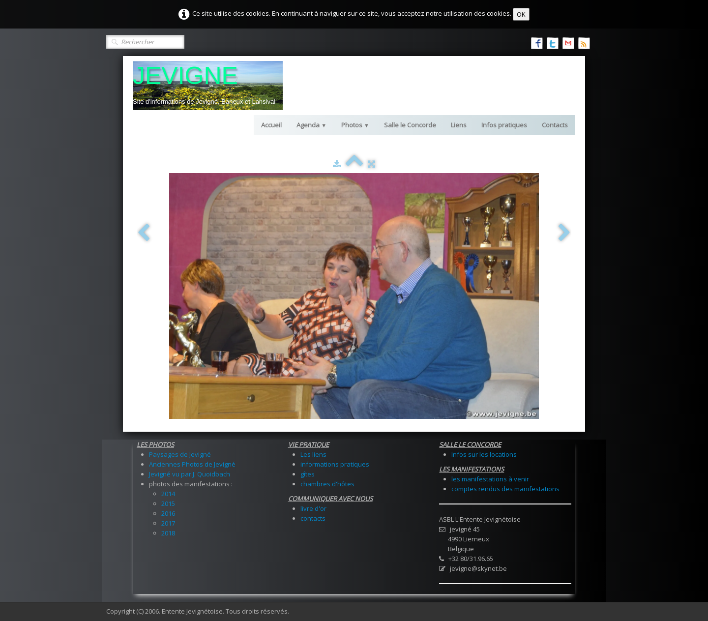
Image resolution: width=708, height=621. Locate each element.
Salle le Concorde (410, 124)
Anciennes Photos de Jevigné (192, 464)
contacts (312, 518)
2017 (168, 523)
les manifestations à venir (490, 478)
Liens (459, 124)
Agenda (311, 124)
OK (521, 14)
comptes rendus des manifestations (505, 488)
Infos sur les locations (484, 454)
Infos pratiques (504, 124)
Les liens (313, 454)
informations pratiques (334, 464)
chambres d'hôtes (327, 483)
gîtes (307, 474)
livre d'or (313, 508)
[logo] (208, 85)
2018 (168, 533)
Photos (355, 124)
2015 (168, 503)
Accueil (271, 124)
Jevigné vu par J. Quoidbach (189, 474)
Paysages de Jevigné (180, 454)
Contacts (555, 124)
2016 (168, 513)
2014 (168, 493)
